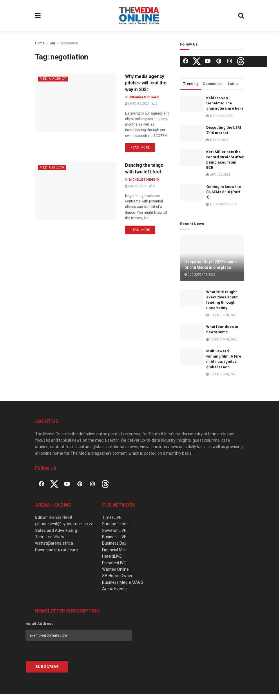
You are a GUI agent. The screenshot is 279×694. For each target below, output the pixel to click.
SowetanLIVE (114, 530)
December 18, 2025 (221, 315)
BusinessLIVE (114, 536)
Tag (52, 43)
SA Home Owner (117, 575)
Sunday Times (115, 523)
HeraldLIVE (112, 556)
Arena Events (114, 588)
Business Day (114, 543)
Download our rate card (56, 550)
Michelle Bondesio (144, 179)
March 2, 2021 (137, 103)
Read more (140, 147)
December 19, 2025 (199, 274)
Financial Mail (114, 550)
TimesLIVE (112, 517)
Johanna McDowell (144, 97)
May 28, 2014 (135, 186)
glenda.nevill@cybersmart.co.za (64, 523)
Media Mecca (52, 167)
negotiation (69, 43)
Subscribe (47, 666)
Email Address (40, 623)
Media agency (53, 79)
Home (40, 43)
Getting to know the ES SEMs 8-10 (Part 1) (223, 191)
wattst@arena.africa (54, 543)
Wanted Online (115, 569)
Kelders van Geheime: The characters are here (225, 103)
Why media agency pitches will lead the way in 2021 (145, 83)
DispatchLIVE (114, 563)
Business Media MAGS (122, 582)
